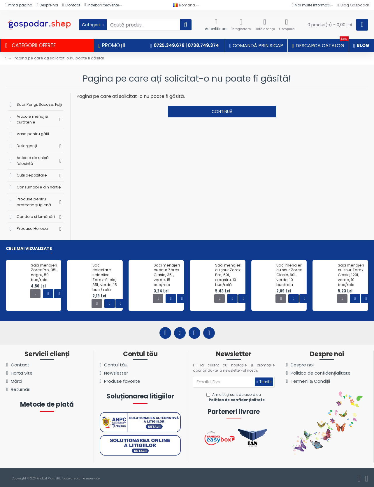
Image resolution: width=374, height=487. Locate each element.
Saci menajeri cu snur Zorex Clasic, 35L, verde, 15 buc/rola (167, 275)
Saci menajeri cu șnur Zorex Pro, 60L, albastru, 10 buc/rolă (228, 275)
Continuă (222, 111)
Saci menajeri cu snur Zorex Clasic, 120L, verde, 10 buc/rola (351, 275)
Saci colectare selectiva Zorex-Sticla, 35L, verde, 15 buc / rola (104, 277)
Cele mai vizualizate (29, 248)
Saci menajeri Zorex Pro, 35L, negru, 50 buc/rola (44, 273)
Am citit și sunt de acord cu (236, 397)
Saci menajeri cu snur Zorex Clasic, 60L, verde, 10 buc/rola (289, 275)
